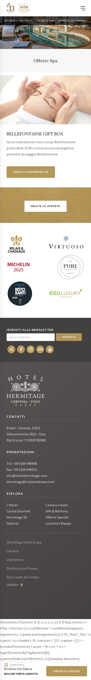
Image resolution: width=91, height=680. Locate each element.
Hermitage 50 (17, 517)
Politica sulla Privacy (22, 568)
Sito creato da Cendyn (23, 577)
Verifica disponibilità (31, 171)
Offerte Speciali (57, 517)
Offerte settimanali (72, 20)
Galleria (12, 523)
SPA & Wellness (57, 511)
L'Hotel (12, 505)
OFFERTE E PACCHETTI (18, 20)
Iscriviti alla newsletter (30, 330)
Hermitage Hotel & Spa (24, 542)
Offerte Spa (45, 20)
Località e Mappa (58, 523)
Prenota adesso (66, 671)
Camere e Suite (57, 505)
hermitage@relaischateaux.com (31, 482)
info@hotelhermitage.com (27, 475)
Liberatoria (15, 559)
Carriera (13, 551)
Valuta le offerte (45, 206)
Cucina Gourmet (19, 511)
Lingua (12, 584)
